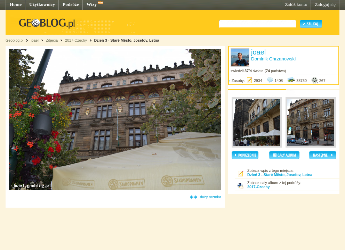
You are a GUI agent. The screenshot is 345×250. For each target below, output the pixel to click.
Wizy (92, 4)
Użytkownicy (42, 4)
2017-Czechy (76, 40)
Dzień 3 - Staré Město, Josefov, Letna (126, 40)
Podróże (71, 4)
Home (16, 4)
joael (35, 40)
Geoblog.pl (15, 40)
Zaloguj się (325, 4)
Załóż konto (296, 4)
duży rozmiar (210, 197)
